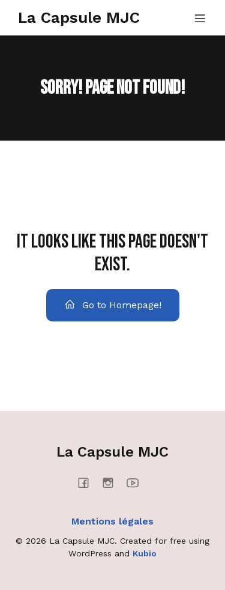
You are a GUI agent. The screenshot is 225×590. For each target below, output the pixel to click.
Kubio (145, 553)
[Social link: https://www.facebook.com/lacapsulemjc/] (88, 482)
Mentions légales (112, 521)
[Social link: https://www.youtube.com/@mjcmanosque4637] (137, 482)
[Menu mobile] (200, 18)
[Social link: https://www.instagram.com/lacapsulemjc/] (112, 482)
